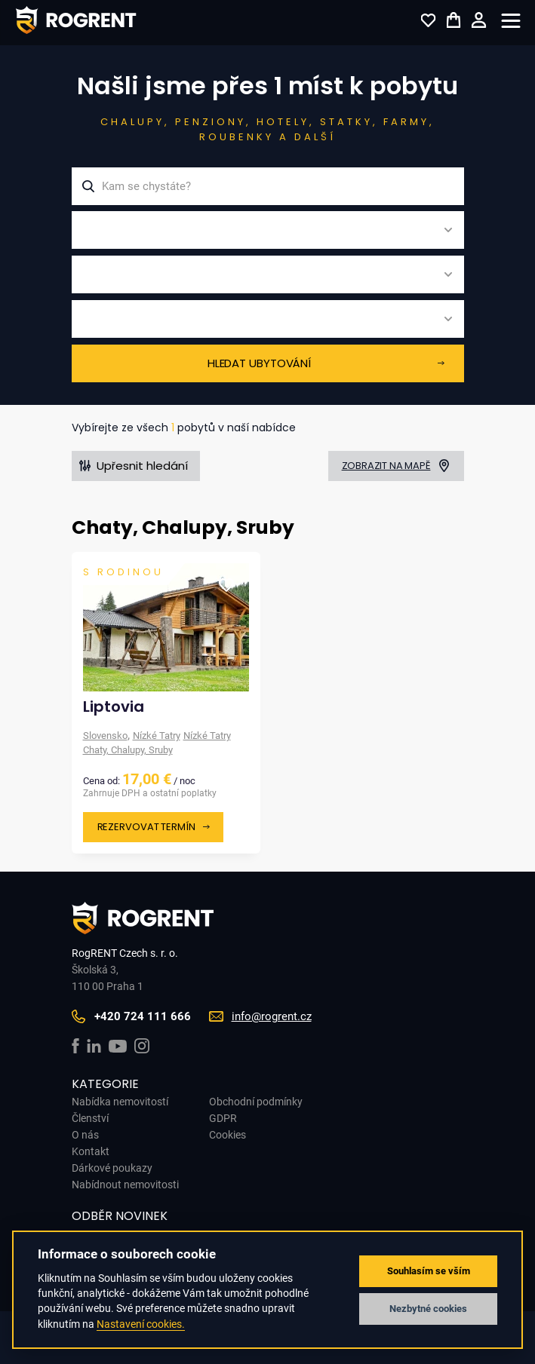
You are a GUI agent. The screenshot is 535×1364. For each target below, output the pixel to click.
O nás (85, 1135)
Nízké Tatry (156, 735)
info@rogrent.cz (272, 1016)
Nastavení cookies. (141, 1324)
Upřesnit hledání (142, 466)
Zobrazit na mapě (386, 465)
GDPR (223, 1118)
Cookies (227, 1135)
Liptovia (113, 706)
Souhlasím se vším (428, 1271)
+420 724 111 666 (142, 1016)
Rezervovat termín (146, 827)
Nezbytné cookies (428, 1308)
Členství (90, 1118)
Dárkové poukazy (112, 1168)
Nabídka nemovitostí (120, 1102)
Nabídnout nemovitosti (125, 1185)
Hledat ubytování (259, 363)
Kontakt (90, 1151)
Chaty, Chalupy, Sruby (128, 750)
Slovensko (105, 735)
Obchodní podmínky (256, 1102)
